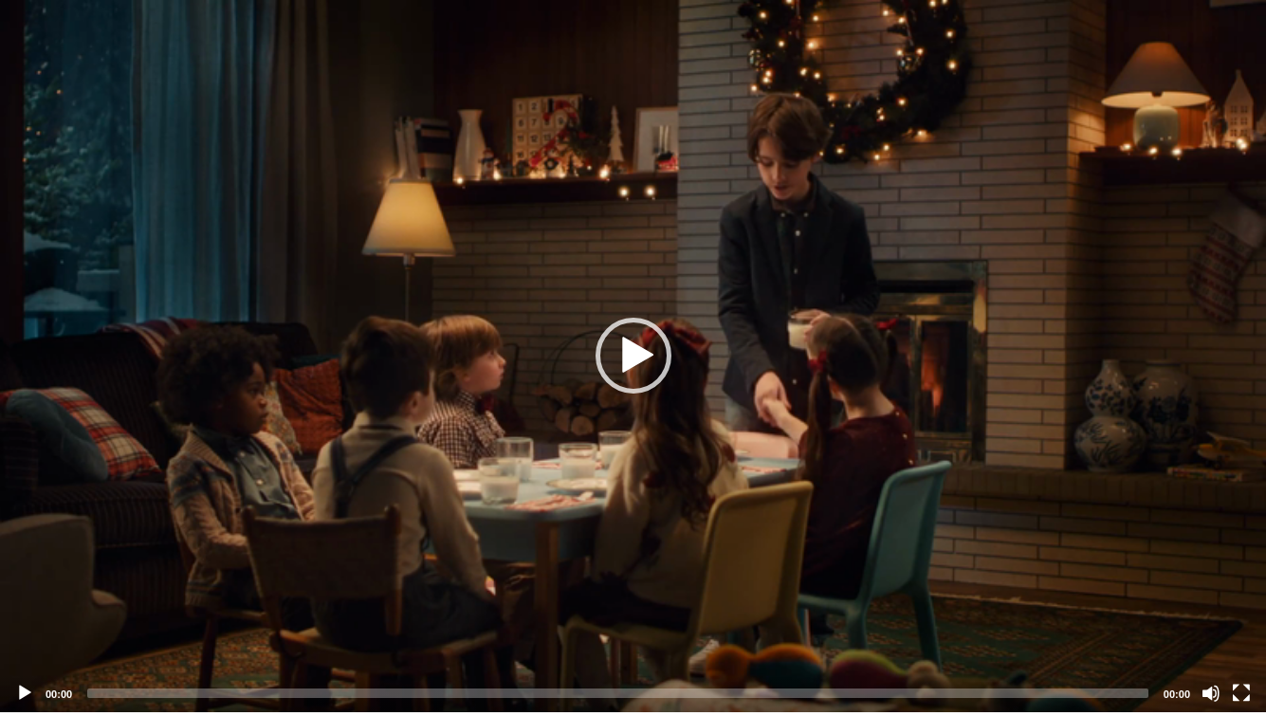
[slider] (617, 693)
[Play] (24, 693)
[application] (633, 356)
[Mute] (1211, 693)
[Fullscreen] (1241, 693)
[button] (633, 356)
